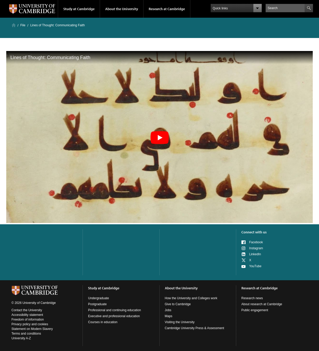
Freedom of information (27, 319)
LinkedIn (255, 254)
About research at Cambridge (261, 304)
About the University (121, 9)
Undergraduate (98, 298)
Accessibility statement (27, 315)
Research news (252, 298)
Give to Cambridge (178, 304)
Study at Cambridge (79, 9)
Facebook (256, 242)
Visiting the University (180, 322)
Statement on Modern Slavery (32, 329)
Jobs (168, 310)
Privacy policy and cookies (29, 324)
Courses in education (102, 322)
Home (13, 25)
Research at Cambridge (167, 9)
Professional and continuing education (114, 310)
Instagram (256, 248)
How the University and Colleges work (191, 298)
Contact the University (26, 310)
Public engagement (254, 310)
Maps (168, 316)
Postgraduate (97, 304)
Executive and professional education (114, 316)
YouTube (255, 266)
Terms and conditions (26, 333)
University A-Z (21, 338)
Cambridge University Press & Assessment (194, 328)
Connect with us (254, 232)
